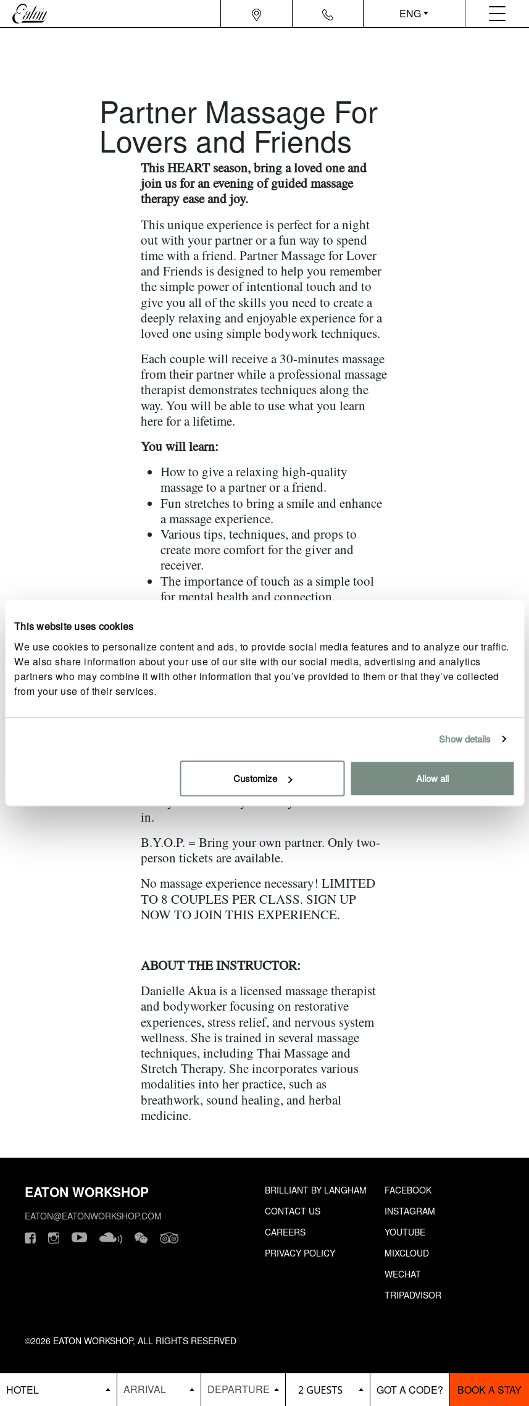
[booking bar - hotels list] (58, 1389)
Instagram (410, 1211)
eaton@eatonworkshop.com (93, 1215)
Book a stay (489, 1390)
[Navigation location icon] (256, 13)
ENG (410, 13)
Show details (465, 738)
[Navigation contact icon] (327, 13)
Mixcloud (407, 1253)
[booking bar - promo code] (409, 1389)
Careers (285, 1232)
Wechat (403, 1274)
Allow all (432, 778)
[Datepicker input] (159, 1389)
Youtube (405, 1232)
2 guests (320, 1390)
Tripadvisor (413, 1295)
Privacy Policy (300, 1253)
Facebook (408, 1190)
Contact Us (292, 1211)
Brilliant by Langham (316, 1190)
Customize (262, 778)
